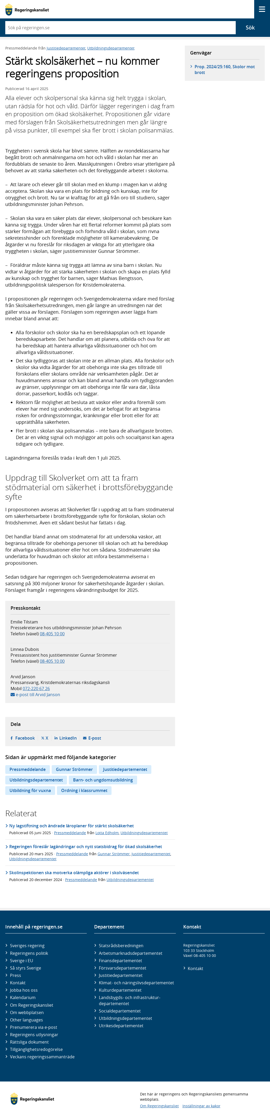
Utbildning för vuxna (30, 790)
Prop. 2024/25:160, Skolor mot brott (225, 69)
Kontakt (18, 983)
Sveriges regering (27, 945)
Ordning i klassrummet (84, 790)
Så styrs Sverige (25, 968)
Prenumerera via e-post (33, 1027)
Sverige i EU (21, 960)
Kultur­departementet (120, 990)
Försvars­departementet (122, 968)
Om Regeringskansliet (31, 1005)
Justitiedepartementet (66, 48)
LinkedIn (68, 738)
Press (15, 975)
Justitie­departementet (121, 975)
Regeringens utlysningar (34, 1035)
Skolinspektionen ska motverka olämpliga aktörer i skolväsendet (74, 873)
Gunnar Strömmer (74, 769)
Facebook (25, 738)
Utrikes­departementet (121, 1026)
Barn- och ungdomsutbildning (103, 780)
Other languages (26, 1020)
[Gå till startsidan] (27, 9)
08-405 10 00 (52, 634)
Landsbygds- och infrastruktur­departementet (129, 1000)
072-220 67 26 (36, 688)
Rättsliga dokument (29, 1042)
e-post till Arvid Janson (38, 694)
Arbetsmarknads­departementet (130, 953)
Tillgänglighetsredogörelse (36, 1049)
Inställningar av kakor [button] (201, 1105)
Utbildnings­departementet (125, 1018)
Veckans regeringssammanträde (42, 1057)
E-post (94, 738)
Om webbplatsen (27, 1012)
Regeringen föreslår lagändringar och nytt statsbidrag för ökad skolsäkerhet (85, 846)
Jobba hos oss (24, 990)
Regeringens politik (29, 953)
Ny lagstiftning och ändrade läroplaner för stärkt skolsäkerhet (71, 826)
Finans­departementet (120, 960)
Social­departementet (120, 1011)
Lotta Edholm (107, 832)
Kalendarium (23, 997)
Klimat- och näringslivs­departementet (136, 983)
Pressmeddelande (27, 769)
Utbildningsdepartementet (110, 48)
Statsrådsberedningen (121, 945)
